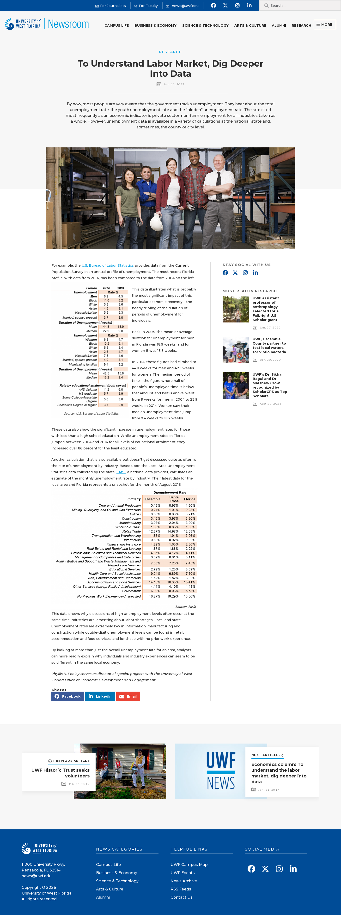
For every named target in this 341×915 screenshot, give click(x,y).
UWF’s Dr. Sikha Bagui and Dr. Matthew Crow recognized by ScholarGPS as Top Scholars (270, 385)
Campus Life (116, 25)
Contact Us (181, 897)
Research (301, 25)
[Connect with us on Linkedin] (249, 5)
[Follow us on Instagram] (237, 5)
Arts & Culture (250, 25)
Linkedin (255, 273)
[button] (67, 696)
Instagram (245, 273)
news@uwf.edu (36, 876)
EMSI (121, 472)
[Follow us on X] (225, 5)
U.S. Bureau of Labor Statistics (108, 265)
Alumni (279, 25)
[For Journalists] (110, 6)
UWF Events (182, 873)
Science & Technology (205, 25)
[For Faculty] (146, 6)
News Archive (183, 881)
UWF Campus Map (189, 864)
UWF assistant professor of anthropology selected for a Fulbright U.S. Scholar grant (266, 309)
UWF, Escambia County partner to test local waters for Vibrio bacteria (269, 345)
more (326, 24)
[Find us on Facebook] (213, 5)
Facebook (225, 273)
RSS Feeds (180, 889)
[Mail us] (182, 6)
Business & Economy (155, 25)
